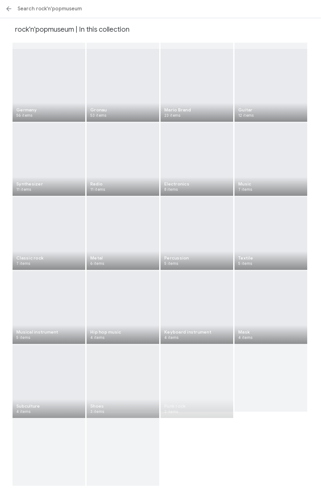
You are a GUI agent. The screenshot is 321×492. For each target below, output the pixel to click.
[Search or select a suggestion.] (160, 9)
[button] (8, 8)
